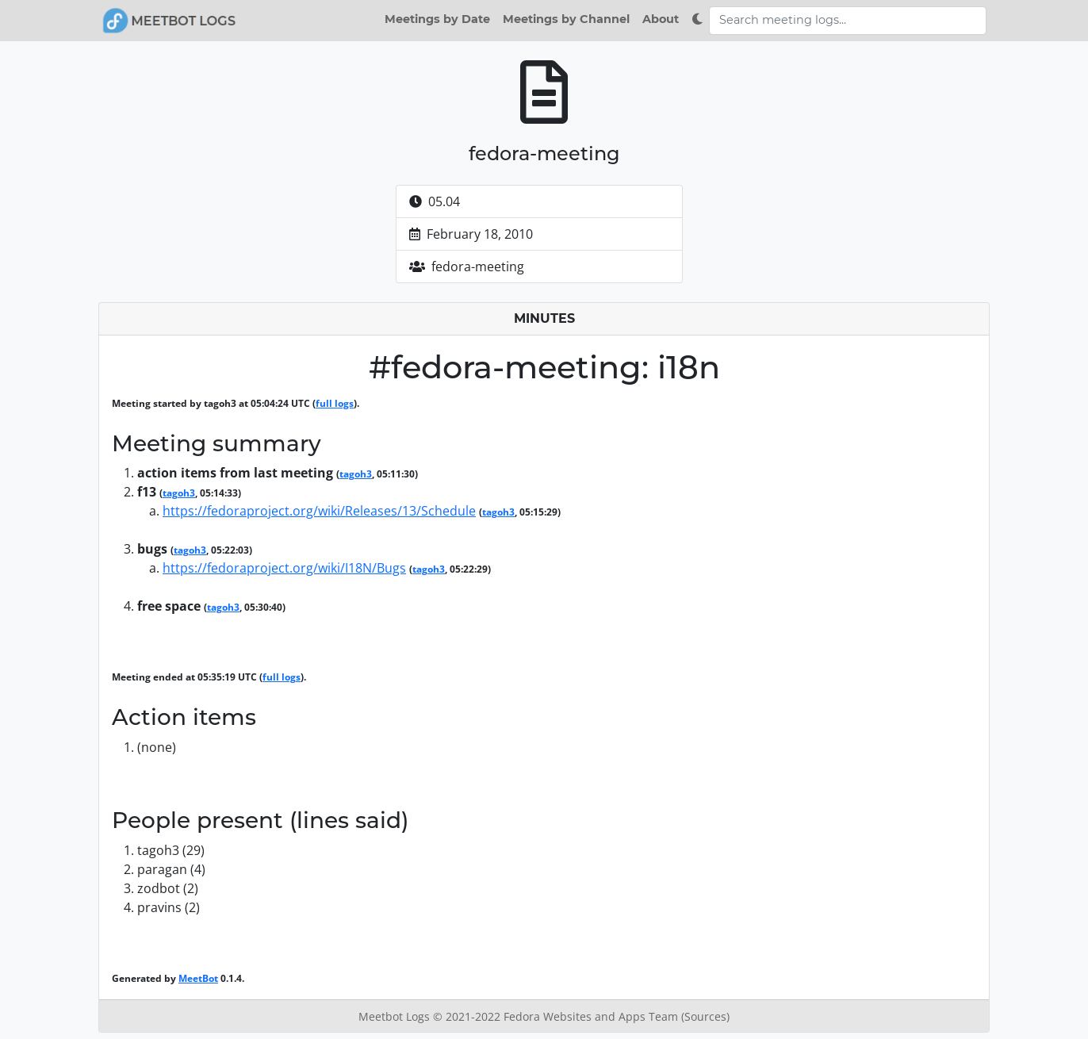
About (660, 19)
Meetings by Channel (566, 19)
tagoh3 (355, 474)
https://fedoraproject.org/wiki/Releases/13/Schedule (319, 511)
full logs (335, 403)
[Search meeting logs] (847, 20)
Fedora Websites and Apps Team (592, 1016)
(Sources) (705, 1016)
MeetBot (198, 978)
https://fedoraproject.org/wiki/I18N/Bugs (284, 568)
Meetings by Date (437, 19)
